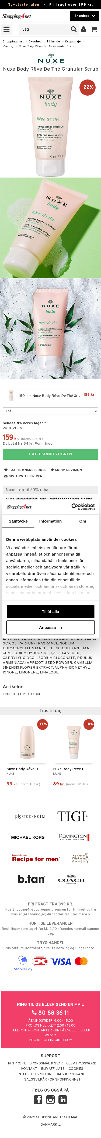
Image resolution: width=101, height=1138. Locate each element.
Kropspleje (73, 41)
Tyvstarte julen (23, 4)
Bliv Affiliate (52, 1069)
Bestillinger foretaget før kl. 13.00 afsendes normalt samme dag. (50, 928)
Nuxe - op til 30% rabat (28, 490)
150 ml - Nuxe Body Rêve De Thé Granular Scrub (51, 395)
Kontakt (29, 1069)
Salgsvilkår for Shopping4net (52, 1080)
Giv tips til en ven (23, 476)
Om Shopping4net (71, 1074)
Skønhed (35, 41)
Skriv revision (66, 470)
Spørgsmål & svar (46, 1063)
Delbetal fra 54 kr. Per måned (28, 443)
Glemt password (81, 1063)
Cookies (76, 1069)
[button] (94, 29)
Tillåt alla (50, 611)
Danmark (51, 1125)
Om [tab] (82, 521)
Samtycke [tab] (18, 521)
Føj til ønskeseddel (25, 470)
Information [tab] (50, 521)
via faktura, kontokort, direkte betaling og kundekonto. (50, 945)
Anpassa (50, 627)
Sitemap (71, 1117)
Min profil (17, 1063)
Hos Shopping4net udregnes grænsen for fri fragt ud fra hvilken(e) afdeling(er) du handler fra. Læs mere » (50, 909)
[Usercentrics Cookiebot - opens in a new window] (72, 506)
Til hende (53, 41)
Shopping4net (13, 41)
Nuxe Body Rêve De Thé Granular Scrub (46, 46)
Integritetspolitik (34, 1074)
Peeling (8, 46)
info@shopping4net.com (50, 1040)
